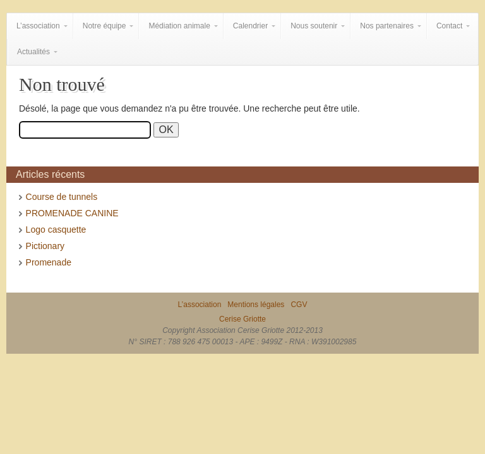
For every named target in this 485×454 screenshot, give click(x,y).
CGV (298, 304)
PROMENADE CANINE (72, 213)
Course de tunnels (62, 197)
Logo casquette (56, 229)
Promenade (48, 262)
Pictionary (45, 246)
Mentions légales (255, 304)
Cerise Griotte (242, 319)
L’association (200, 304)
